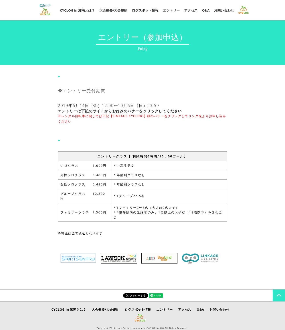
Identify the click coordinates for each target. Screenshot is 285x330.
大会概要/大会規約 (113, 10)
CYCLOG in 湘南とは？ (77, 10)
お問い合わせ (224, 10)
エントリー (171, 10)
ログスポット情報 (145, 10)
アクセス (190, 10)
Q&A (206, 10)
